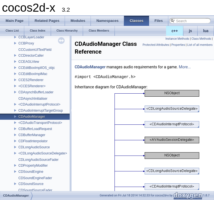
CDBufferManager (31, 135)
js (190, 31)
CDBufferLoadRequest (35, 129)
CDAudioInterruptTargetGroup (40, 110)
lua (205, 31)
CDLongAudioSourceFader (38, 160)
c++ (175, 31)
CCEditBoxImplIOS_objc (36, 68)
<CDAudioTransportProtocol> (40, 123)
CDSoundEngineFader (35, 178)
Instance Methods (177, 39)
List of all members (200, 45)
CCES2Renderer (30, 80)
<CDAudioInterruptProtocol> (39, 104)
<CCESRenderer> (31, 86)
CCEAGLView (28, 62)
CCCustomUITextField (35, 50)
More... (185, 67)
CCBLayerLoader (31, 37)
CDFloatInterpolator (33, 141)
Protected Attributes (156, 45)
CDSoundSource (30, 184)
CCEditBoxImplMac (32, 74)
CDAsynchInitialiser (32, 99)
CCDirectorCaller (31, 56)
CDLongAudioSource (34, 147)
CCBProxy (26, 43)
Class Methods (201, 39)
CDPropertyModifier (33, 166)
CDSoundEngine (30, 172)
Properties (178, 45)
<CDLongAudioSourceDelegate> (42, 153)
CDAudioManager (31, 117)
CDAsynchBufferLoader (36, 92)
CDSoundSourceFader (35, 190)
